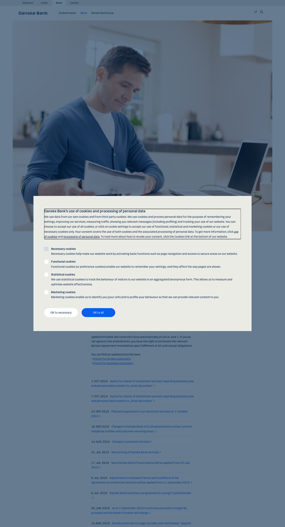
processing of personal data (81, 236)
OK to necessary (61, 312)
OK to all (98, 312)
